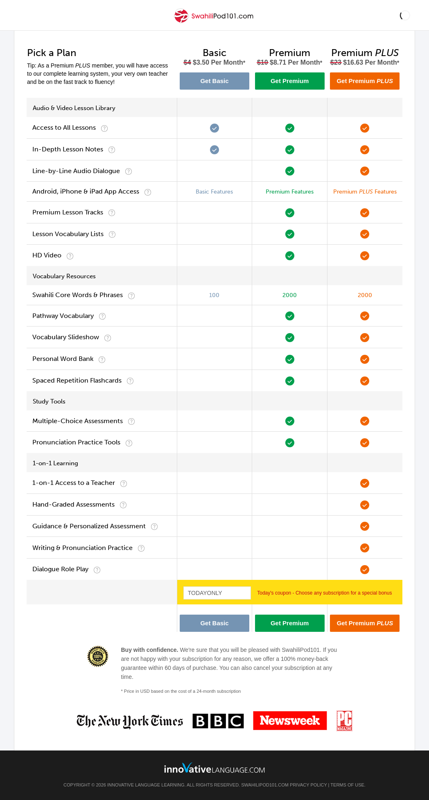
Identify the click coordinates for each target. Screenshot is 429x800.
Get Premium (290, 80)
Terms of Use (347, 784)
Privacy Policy (308, 784)
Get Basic (214, 80)
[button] (405, 15)
